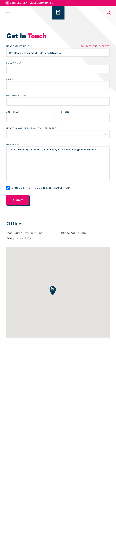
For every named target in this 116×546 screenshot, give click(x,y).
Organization (15, 95)
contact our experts (95, 46)
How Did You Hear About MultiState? (31, 128)
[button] (53, 290)
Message (12, 144)
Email (10, 79)
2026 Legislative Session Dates (31, 2)
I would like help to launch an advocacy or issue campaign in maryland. (58, 163)
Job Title (12, 112)
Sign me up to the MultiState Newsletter (40, 188)
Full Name (13, 63)
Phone (65, 112)
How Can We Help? (18, 46)
